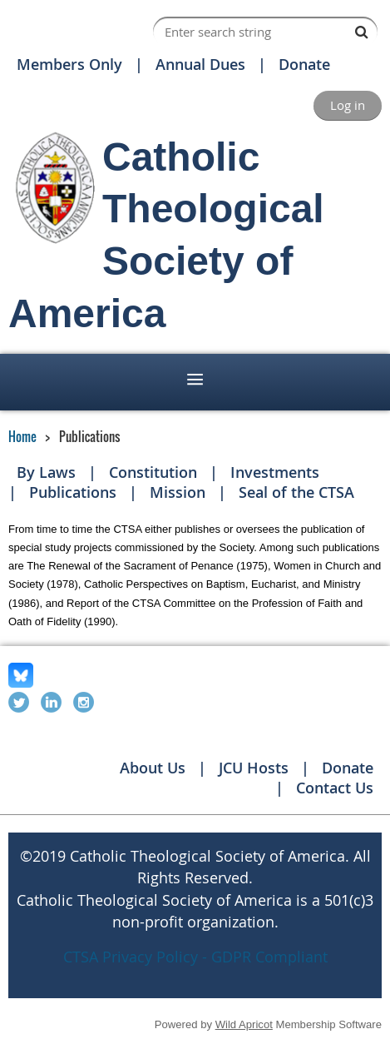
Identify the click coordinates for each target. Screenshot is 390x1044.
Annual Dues (200, 64)
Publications (72, 492)
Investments (274, 472)
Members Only (69, 64)
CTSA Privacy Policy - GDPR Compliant (195, 957)
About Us (152, 768)
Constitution (153, 472)
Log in (347, 105)
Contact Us (334, 788)
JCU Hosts (254, 768)
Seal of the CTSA (296, 492)
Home (22, 436)
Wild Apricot (244, 1024)
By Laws (46, 472)
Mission (177, 492)
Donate (304, 64)
